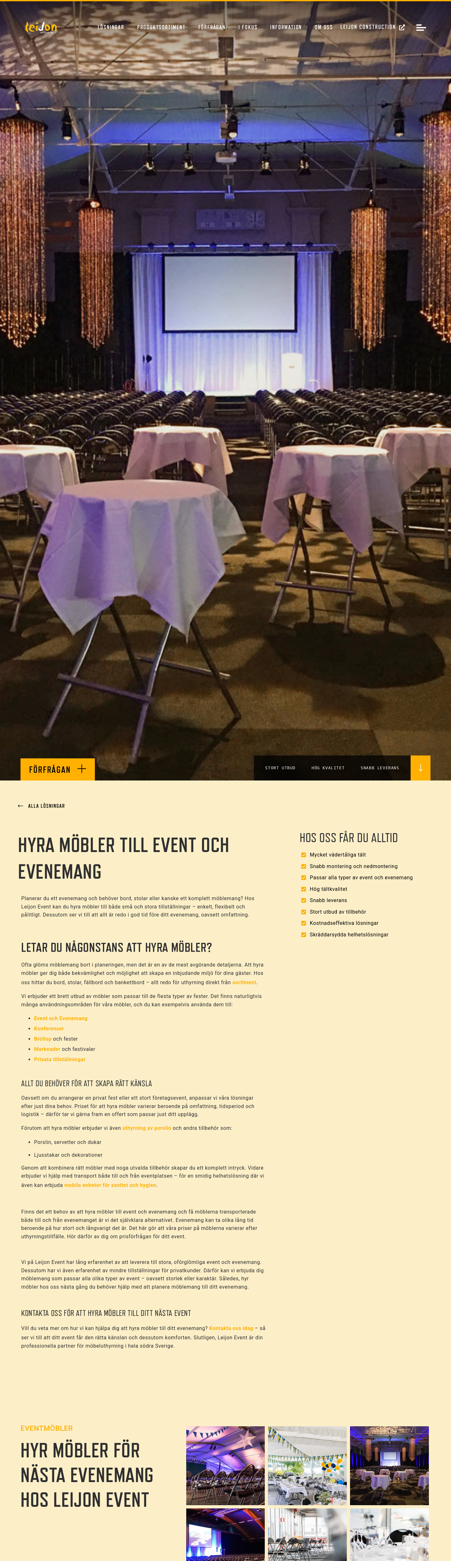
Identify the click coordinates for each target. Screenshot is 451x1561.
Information (286, 27)
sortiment (244, 982)
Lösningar (111, 27)
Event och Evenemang (61, 1018)
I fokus (248, 27)
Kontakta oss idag (231, 1329)
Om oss (324, 27)
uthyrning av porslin (146, 1128)
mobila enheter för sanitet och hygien (109, 1185)
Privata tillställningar (60, 1059)
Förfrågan (212, 27)
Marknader (47, 1049)
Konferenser (49, 1029)
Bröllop (43, 1039)
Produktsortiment (161, 27)
